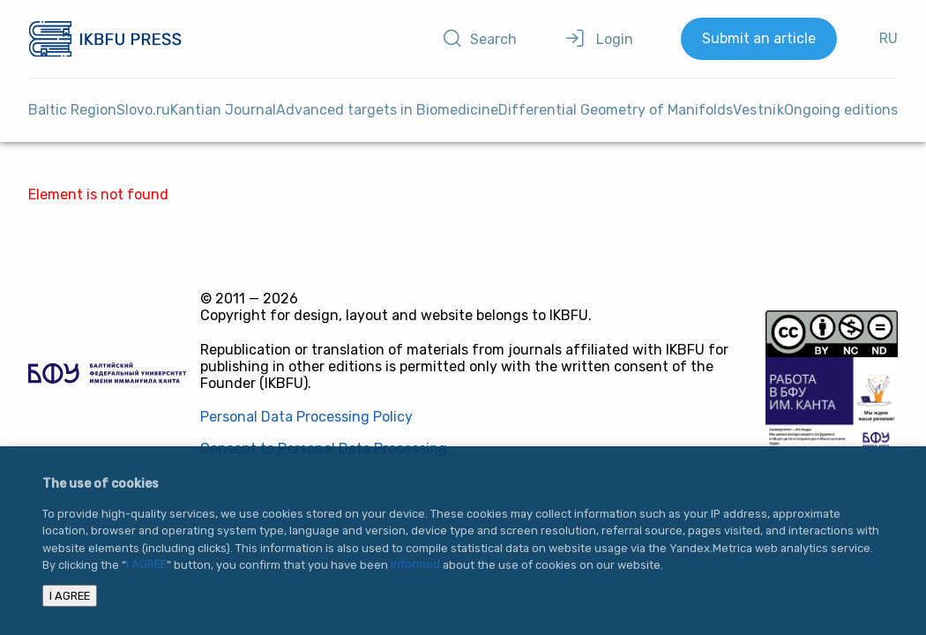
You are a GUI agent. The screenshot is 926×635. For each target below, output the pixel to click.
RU (888, 38)
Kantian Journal (223, 109)
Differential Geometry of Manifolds (615, 109)
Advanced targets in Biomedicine (387, 109)
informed (415, 565)
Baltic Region (72, 109)
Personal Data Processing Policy (306, 416)
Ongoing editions (841, 109)
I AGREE (146, 565)
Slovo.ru (143, 109)
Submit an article (759, 38)
